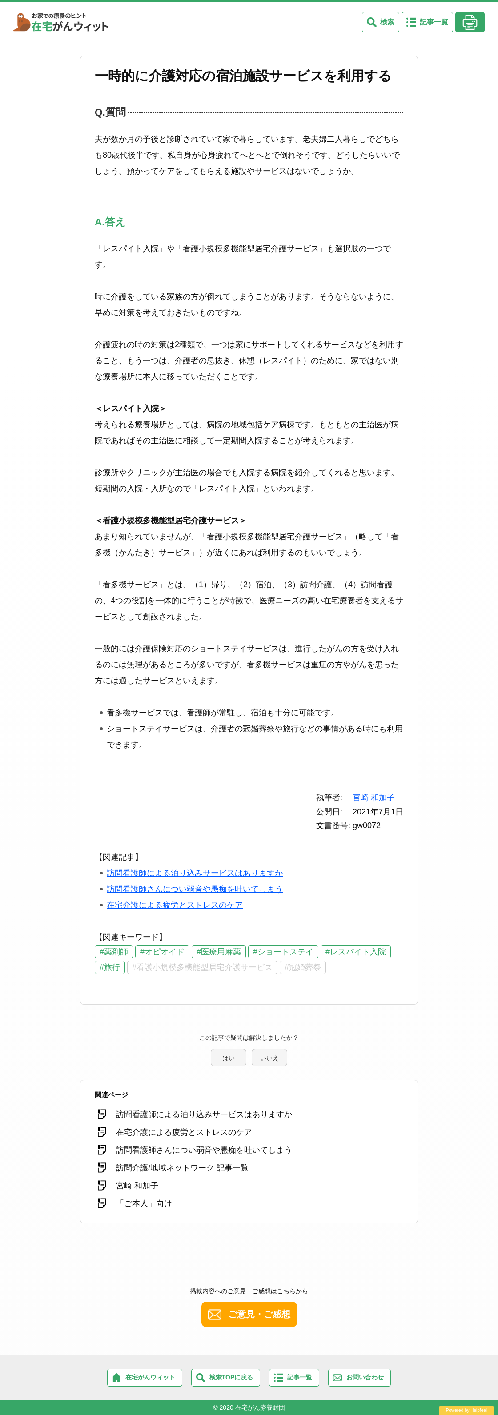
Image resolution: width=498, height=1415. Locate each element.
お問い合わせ (365, 1377)
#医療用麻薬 (219, 951)
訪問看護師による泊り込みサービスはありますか (195, 873)
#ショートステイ (283, 951)
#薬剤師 (114, 951)
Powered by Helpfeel (466, 1410)
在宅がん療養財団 (260, 1407)
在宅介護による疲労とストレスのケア (175, 905)
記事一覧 (434, 22)
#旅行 (110, 967)
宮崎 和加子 (374, 797)
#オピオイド (162, 951)
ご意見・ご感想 (259, 1314)
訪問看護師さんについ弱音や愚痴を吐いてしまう (195, 889)
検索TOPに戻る (231, 1377)
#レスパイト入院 (355, 951)
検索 (387, 22)
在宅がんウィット (150, 1377)
